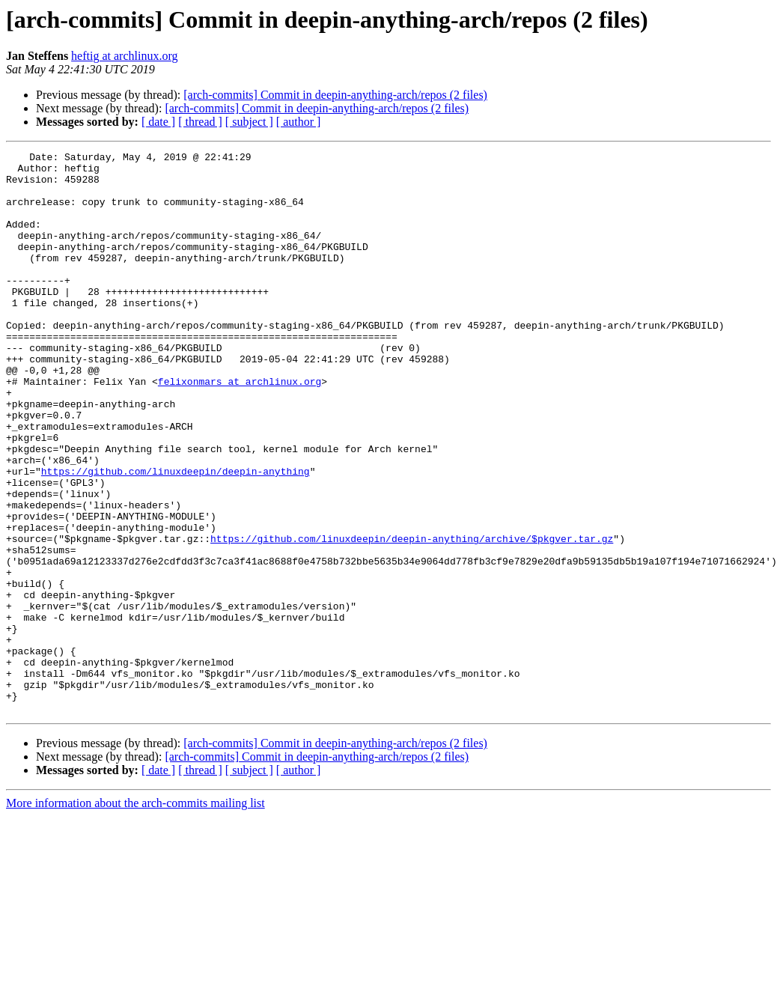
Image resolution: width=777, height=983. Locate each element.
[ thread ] (200, 121)
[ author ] (298, 121)
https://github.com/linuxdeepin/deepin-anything (175, 536)
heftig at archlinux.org (124, 55)
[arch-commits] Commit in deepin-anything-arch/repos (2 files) (335, 94)
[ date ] (158, 121)
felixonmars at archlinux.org (239, 428)
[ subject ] (249, 121)
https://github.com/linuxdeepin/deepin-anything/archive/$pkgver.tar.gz (411, 617)
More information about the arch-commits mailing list (135, 915)
